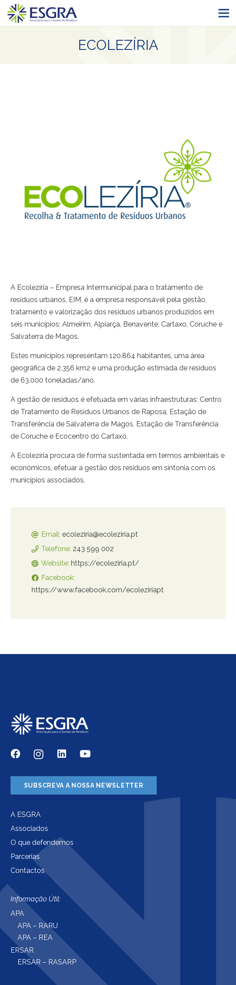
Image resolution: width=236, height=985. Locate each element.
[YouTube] (85, 754)
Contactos (28, 870)
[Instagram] (38, 754)
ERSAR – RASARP (47, 962)
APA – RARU (38, 926)
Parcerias (25, 856)
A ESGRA (26, 814)
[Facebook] (15, 754)
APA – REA (35, 937)
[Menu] (224, 13)
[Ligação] (42, 13)
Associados (29, 828)
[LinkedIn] (61, 754)
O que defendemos (42, 842)
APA (17, 913)
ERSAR (22, 950)
